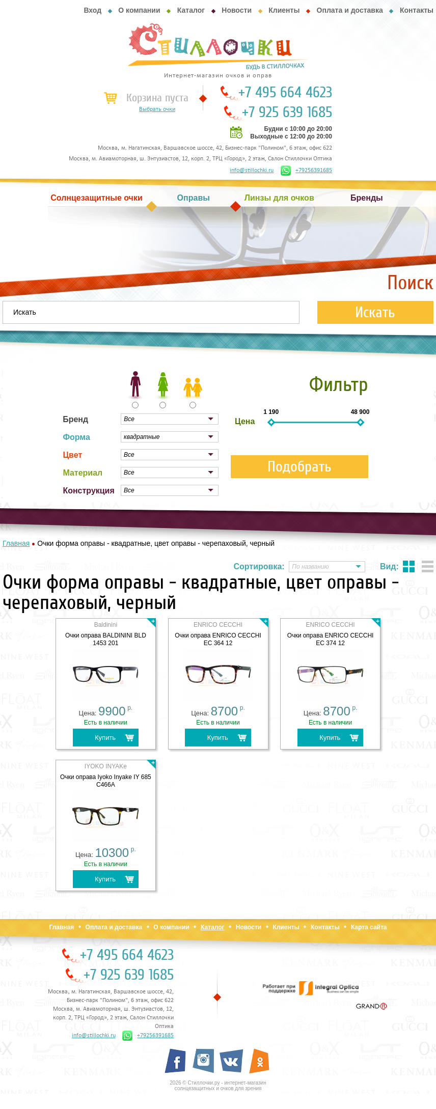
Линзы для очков (279, 197)
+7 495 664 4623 (285, 92)
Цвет (72, 455)
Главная (61, 927)
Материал (82, 472)
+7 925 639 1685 (287, 112)
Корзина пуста (157, 97)
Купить (105, 737)
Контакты (416, 10)
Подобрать (299, 467)
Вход (92, 10)
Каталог (191, 10)
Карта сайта (369, 927)
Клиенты (283, 10)
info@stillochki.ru (252, 171)
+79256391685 (306, 171)
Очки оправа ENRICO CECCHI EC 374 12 (330, 639)
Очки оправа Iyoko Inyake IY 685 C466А (105, 780)
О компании (139, 10)
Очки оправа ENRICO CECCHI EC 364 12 (218, 639)
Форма (76, 437)
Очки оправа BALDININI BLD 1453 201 (105, 639)
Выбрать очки (157, 109)
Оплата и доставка (350, 10)
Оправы (193, 197)
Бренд (75, 419)
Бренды (366, 197)
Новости (237, 10)
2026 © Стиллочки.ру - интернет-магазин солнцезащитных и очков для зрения (218, 1085)
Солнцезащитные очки (96, 197)
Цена (245, 421)
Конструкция (88, 490)
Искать (375, 312)
